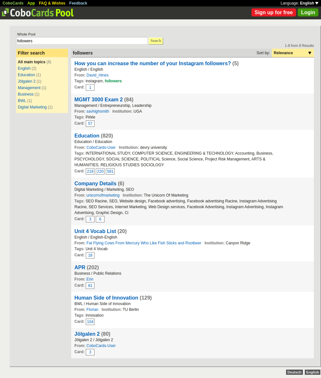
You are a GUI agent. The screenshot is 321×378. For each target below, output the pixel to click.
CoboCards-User (101, 147)
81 (90, 285)
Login (308, 12)
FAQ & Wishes (52, 3)
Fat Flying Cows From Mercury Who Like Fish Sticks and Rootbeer (143, 243)
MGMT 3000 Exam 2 (98, 99)
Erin (89, 279)
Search (155, 40)
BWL (22, 100)
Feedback (78, 3)
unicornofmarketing (102, 195)
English (309, 3)
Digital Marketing (32, 107)
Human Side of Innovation (106, 298)
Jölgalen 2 (27, 81)
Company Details (95, 183)
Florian (92, 309)
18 (90, 255)
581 (110, 171)
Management (29, 88)
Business (26, 94)
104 (90, 322)
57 (90, 123)
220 (100, 171)
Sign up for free (274, 12)
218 (90, 171)
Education (26, 75)
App (31, 3)
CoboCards (13, 3)
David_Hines (97, 75)
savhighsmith (97, 111)
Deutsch (294, 372)
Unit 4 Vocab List (95, 231)
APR (79, 267)
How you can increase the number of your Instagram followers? (152, 63)
